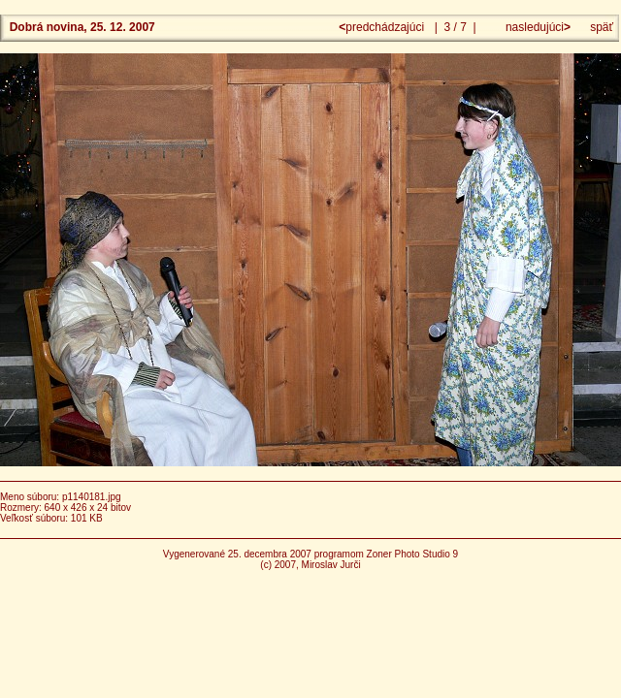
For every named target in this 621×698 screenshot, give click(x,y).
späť (601, 27)
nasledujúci (537, 27)
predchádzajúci (383, 27)
